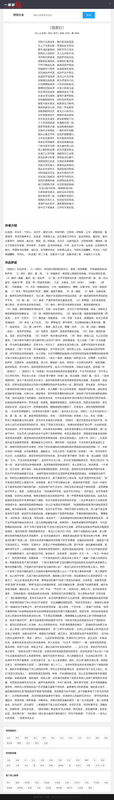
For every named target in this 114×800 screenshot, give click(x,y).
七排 (17, 765)
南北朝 (9, 743)
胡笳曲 (61, 765)
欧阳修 (59, 788)
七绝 (8, 760)
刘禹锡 (20, 788)
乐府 (17, 760)
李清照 (27, 783)
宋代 (17, 738)
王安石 (77, 783)
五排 (78, 760)
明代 (53, 738)
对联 (88, 765)
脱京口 (78, 765)
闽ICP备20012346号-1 (70, 797)
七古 (33, 760)
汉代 (28, 743)
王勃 (39, 788)
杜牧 (106, 783)
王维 (86, 783)
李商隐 (9, 788)
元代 (62, 738)
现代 (26, 738)
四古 (102, 760)
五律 (60, 760)
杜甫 (67, 783)
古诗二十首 (100, 765)
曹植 (90, 788)
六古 (26, 765)
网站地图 (55, 797)
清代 (44, 738)
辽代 (79, 738)
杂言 (8, 765)
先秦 (46, 743)
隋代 (106, 738)
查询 (88, 15)
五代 (88, 738)
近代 (35, 738)
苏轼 (37, 783)
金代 (70, 738)
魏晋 (19, 743)
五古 (69, 760)
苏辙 (30, 788)
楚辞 (86, 760)
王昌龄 (80, 788)
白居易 (57, 783)
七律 (42, 760)
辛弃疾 (96, 783)
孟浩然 (48, 788)
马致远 (46, 783)
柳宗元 (69, 788)
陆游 (17, 783)
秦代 (37, 743)
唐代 (97, 738)
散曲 (51, 765)
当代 (8, 738)
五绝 (51, 760)
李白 (8, 783)
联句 (42, 765)
